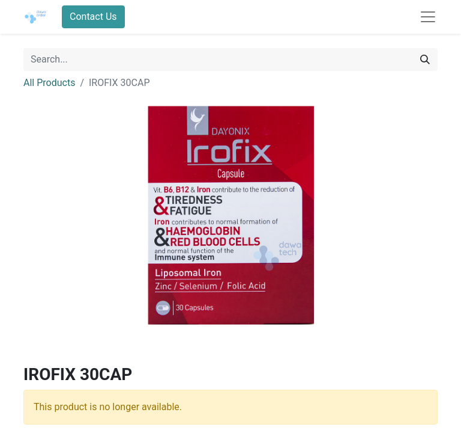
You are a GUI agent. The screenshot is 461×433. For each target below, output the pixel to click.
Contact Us (93, 16)
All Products (49, 82)
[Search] (425, 59)
